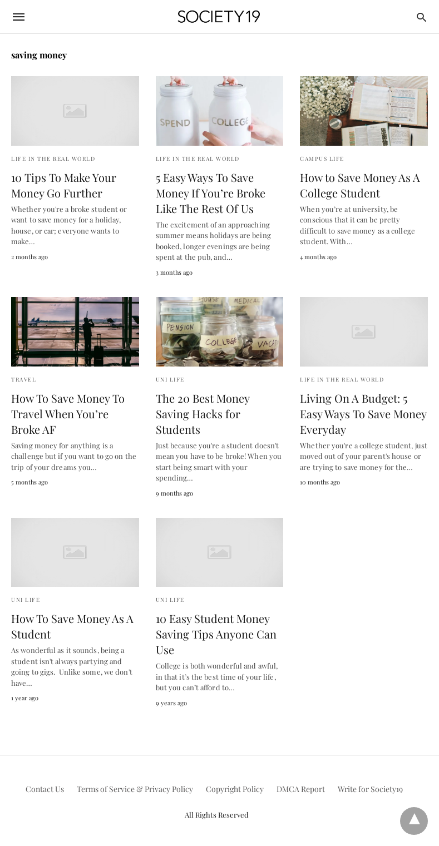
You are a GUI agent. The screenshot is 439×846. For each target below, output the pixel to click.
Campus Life (322, 158)
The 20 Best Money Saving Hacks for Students (202, 413)
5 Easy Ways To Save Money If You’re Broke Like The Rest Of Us (210, 193)
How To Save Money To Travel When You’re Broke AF (68, 413)
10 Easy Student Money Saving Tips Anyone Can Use (216, 634)
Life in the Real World (53, 158)
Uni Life (170, 379)
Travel (23, 379)
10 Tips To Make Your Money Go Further (63, 185)
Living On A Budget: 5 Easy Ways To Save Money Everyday (363, 413)
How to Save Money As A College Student (360, 185)
